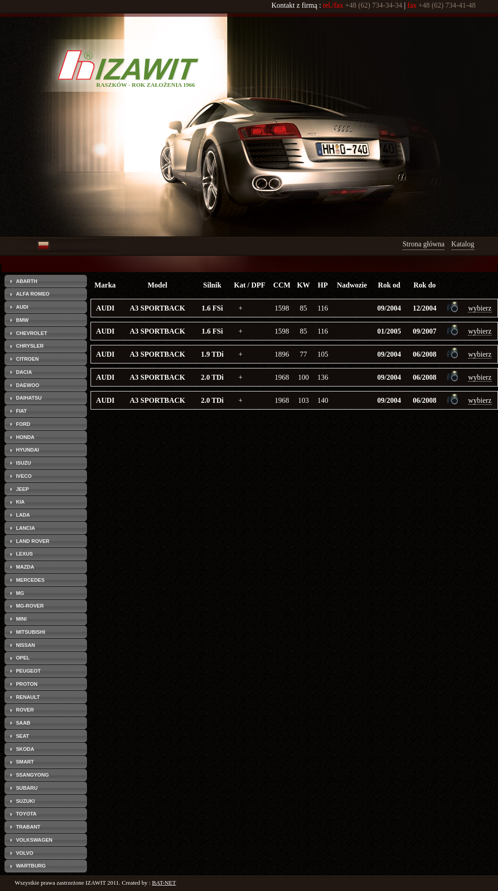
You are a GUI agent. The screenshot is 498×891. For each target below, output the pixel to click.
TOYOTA (26, 813)
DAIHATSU (29, 398)
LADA (23, 515)
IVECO (24, 476)
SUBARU (27, 788)
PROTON (27, 684)
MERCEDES (30, 580)
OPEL (22, 657)
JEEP (22, 489)
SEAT (22, 736)
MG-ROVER (30, 605)
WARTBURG (31, 865)
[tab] (46, 281)
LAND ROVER (32, 541)
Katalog (462, 244)
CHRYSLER (29, 346)
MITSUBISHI (30, 632)
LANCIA (25, 528)
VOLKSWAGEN (34, 840)
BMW (22, 320)
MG (20, 593)
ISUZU (23, 463)
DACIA (24, 372)
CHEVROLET (31, 333)
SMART (25, 761)
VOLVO (24, 853)
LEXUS (24, 553)
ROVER (25, 709)
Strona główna (423, 244)
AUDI (22, 307)
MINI (21, 619)
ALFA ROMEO (32, 294)
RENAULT (28, 697)
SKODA (25, 749)
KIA (20, 501)
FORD (23, 424)
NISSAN (25, 645)
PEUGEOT (28, 671)
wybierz (480, 308)
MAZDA (25, 567)
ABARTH (26, 281)
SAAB (23, 723)
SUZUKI (25, 801)
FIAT (21, 411)
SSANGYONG (32, 775)
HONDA (25, 437)
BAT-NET (164, 882)
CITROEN (27, 359)
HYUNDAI (27, 450)
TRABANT (28, 827)
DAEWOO (27, 385)
